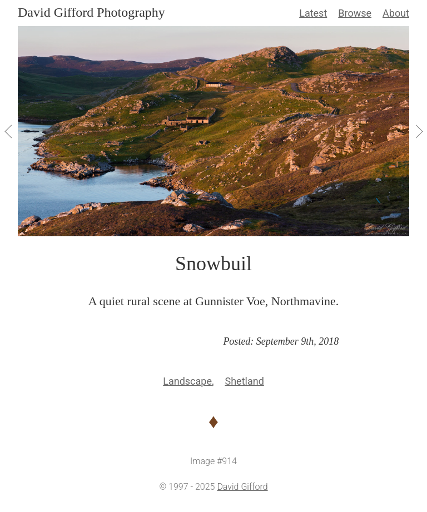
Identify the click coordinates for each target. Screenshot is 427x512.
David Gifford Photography (91, 12)
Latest (313, 13)
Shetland (244, 381)
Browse (354, 13)
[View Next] (418, 131)
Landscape (187, 381)
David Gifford (242, 486)
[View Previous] (9, 131)
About (396, 13)
